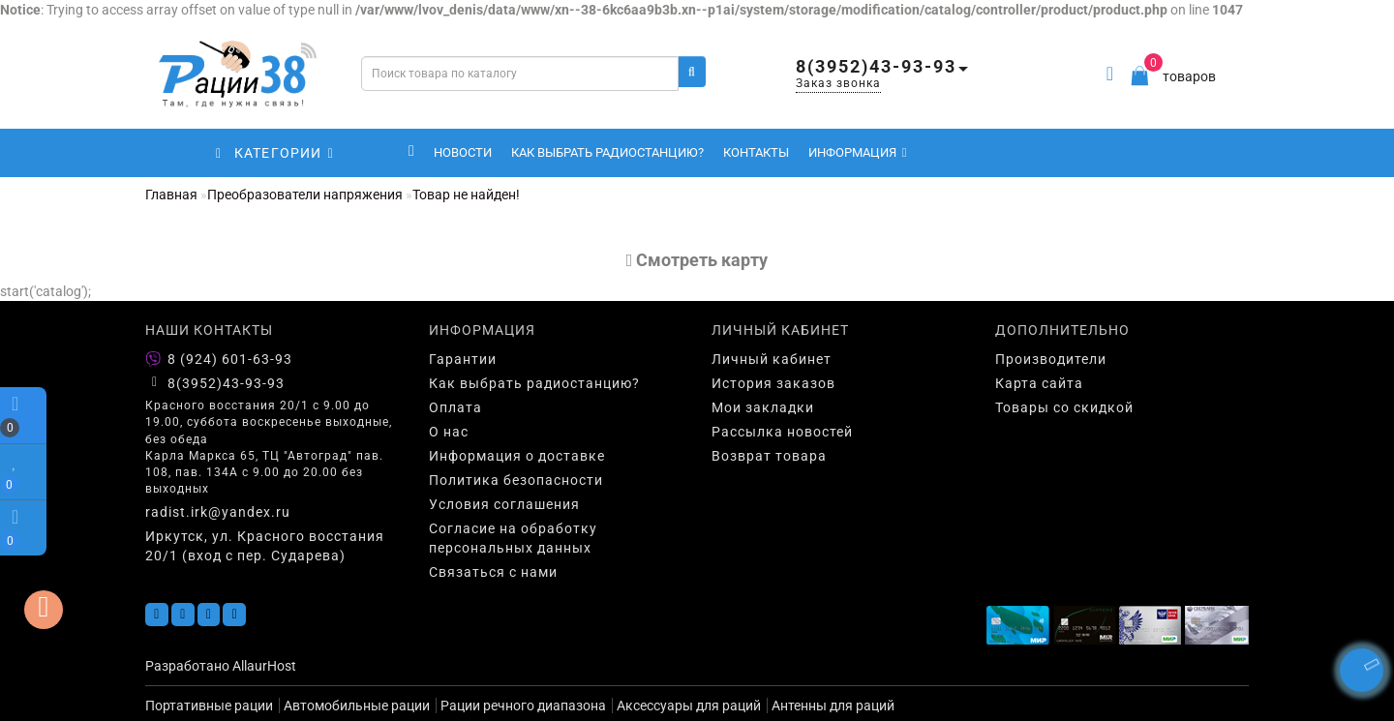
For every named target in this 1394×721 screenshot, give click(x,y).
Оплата (455, 407)
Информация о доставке (517, 456)
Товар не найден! (466, 194)
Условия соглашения (504, 504)
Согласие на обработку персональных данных (513, 538)
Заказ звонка (838, 83)
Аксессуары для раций (689, 705)
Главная (171, 194)
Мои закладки (763, 407)
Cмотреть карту (697, 260)
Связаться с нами (493, 572)
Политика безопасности (516, 480)
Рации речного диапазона (523, 705)
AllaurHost (264, 666)
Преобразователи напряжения (305, 194)
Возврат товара (769, 456)
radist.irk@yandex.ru (217, 512)
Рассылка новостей (782, 431)
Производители (1050, 359)
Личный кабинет (772, 359)
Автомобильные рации (357, 705)
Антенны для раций (833, 705)
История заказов (773, 383)
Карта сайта (1039, 383)
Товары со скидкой (1064, 407)
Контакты (756, 152)
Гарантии (463, 359)
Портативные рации (209, 705)
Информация (857, 152)
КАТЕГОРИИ (275, 153)
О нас (449, 431)
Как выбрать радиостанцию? (607, 152)
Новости (463, 152)
